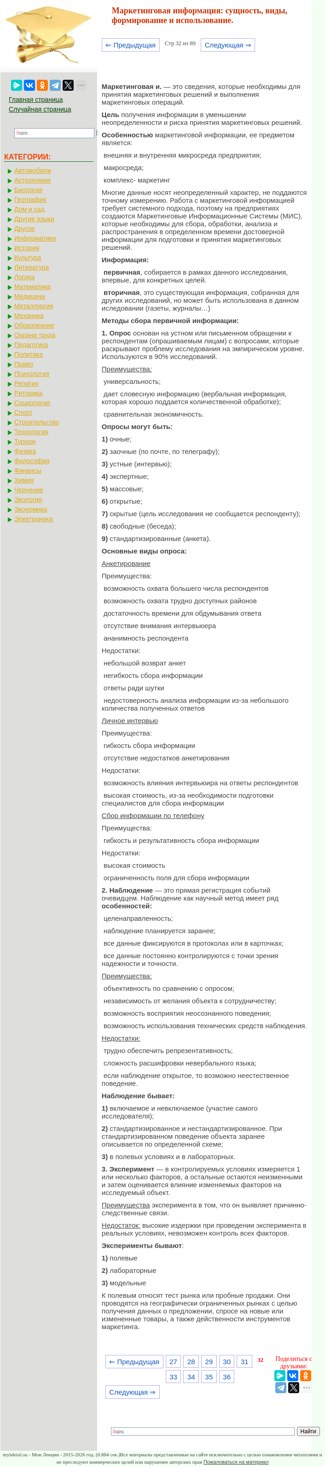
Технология (31, 432)
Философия (31, 461)
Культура (27, 257)
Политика (28, 354)
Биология (28, 190)
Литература (31, 267)
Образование (34, 325)
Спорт (23, 412)
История (26, 248)
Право (23, 364)
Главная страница (36, 99)
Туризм (24, 441)
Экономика (30, 509)
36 (227, 1377)
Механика (29, 315)
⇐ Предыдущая (130, 45)
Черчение (28, 490)
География (30, 199)
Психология (31, 373)
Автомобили (32, 170)
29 (209, 1362)
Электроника (33, 519)
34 (191, 1377)
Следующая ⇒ (228, 45)
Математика (32, 286)
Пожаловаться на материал (235, 1462)
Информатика (35, 238)
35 (209, 1377)
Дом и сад (29, 209)
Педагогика (31, 344)
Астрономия (32, 180)
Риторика (28, 393)
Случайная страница (40, 109)
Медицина (29, 296)
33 (173, 1377)
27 (173, 1362)
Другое (24, 228)
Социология (32, 402)
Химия (24, 480)
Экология (28, 499)
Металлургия (33, 306)
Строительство (36, 422)
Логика (24, 277)
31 (245, 1362)
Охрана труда (34, 335)
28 (191, 1362)
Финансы (27, 470)
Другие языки (34, 219)
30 (227, 1362)
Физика (25, 451)
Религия (26, 383)
